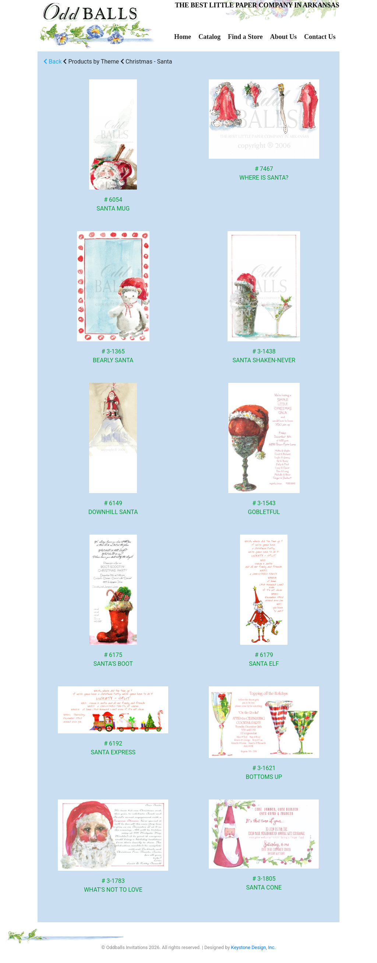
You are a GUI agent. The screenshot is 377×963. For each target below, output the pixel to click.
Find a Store (245, 36)
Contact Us (320, 36)
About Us (283, 36)
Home (182, 36)
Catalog (209, 36)
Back (52, 61)
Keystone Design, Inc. (253, 947)
